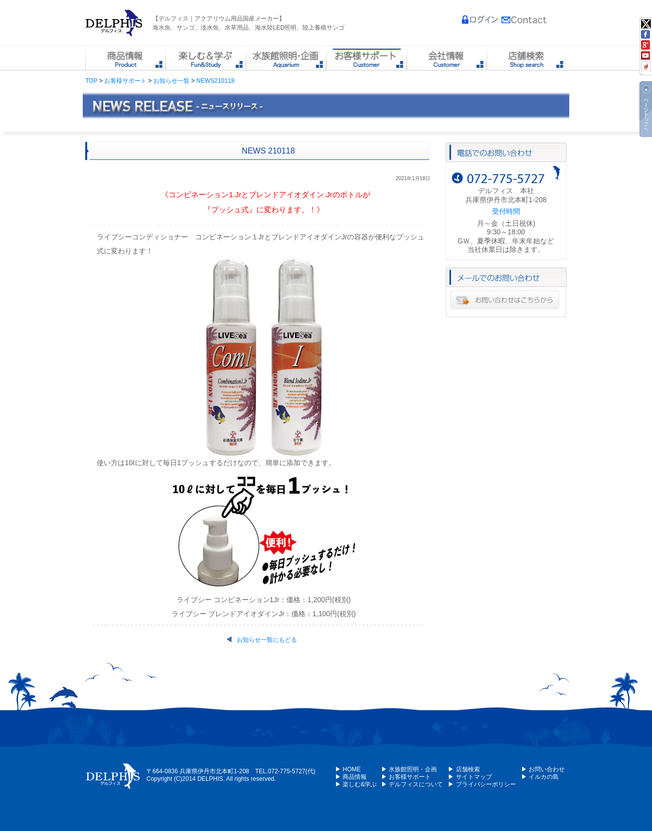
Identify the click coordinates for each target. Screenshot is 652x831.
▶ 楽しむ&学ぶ (356, 784)
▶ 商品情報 (351, 776)
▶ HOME (348, 769)
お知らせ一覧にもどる (262, 639)
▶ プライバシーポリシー (482, 784)
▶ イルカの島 (540, 776)
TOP (91, 80)
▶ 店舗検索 (463, 769)
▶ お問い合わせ (543, 769)
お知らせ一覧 (171, 80)
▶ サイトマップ (470, 776)
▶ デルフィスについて (412, 784)
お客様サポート (125, 80)
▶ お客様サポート (406, 776)
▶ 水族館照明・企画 (409, 769)
